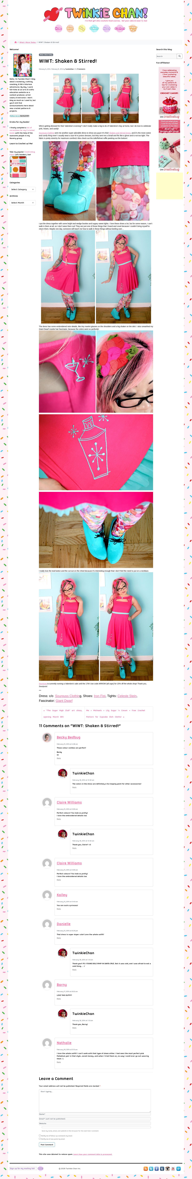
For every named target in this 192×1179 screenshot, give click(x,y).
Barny (62, 985)
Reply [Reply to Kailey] (59, 909)
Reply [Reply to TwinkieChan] (74, 787)
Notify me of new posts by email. (53, 1139)
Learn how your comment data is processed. (92, 1154)
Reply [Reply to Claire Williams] (59, 819)
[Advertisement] (169, 186)
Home (58, 28)
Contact (119, 28)
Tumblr (162, 1169)
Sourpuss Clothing (46, 133)
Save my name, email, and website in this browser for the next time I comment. (70, 1131)
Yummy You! (133, 28)
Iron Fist (99, 696)
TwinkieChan (69, 69)
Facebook (157, 1169)
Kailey (62, 895)
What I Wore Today (27, 42)
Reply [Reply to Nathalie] (59, 1062)
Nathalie (64, 1043)
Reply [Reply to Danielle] (59, 938)
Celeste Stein (127, 696)
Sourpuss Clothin (67, 696)
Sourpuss (43, 684)
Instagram (167, 1169)
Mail (178, 1169)
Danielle (64, 924)
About (106, 28)
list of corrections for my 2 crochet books (22, 130)
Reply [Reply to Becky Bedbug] (59, 758)
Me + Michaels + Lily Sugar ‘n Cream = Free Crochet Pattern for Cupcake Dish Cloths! (115, 713)
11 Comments (81, 69)
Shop (70, 28)
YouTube (173, 1169)
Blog (82, 28)
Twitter (151, 1169)
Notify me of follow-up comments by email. (57, 1136)
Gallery (94, 28)
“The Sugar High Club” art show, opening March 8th (62, 713)
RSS (146, 1169)
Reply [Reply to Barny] (59, 999)
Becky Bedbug (68, 737)
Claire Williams (69, 802)
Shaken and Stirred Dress (120, 133)
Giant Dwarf (64, 700)
